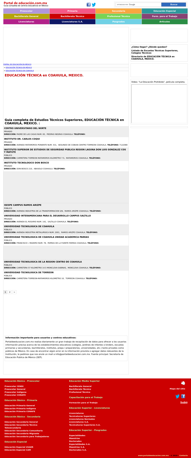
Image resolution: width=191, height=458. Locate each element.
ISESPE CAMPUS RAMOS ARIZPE (22, 205)
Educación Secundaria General (21, 422)
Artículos (164, 21)
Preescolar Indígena (15, 392)
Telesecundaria (13, 428)
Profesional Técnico (118, 16)
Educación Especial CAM (18, 450)
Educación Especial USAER (19, 447)
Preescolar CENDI (14, 386)
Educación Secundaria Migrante (22, 433)
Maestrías (74, 438)
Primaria (72, 11)
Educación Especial (165, 11)
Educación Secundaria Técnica (21, 425)
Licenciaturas (26, 21)
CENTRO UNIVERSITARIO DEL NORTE (25, 128)
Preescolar (26, 11)
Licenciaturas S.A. (72, 21)
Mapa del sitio (177, 389)
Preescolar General (15, 389)
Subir (184, 402)
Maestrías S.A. (77, 447)
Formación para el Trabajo (83, 403)
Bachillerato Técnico (72, 16)
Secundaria (118, 11)
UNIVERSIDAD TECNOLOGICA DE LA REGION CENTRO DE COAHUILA (43, 262)
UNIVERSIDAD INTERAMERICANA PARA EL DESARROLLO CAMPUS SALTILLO (47, 215)
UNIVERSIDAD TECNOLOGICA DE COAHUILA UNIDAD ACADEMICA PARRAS (46, 237)
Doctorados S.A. (78, 450)
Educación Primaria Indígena (20, 408)
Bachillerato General (26, 16)
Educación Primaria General (20, 405)
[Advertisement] (66, 45)
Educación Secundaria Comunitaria (24, 430)
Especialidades (77, 435)
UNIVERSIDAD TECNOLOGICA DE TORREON (28, 272)
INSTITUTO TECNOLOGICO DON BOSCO (26, 163)
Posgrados (118, 21)
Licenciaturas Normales (82, 419)
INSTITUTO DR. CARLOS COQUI (22, 139)
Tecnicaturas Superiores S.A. (85, 425)
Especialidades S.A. (79, 444)
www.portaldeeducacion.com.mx (153, 455)
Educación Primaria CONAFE (20, 411)
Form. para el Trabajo (164, 16)
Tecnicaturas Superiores (82, 416)
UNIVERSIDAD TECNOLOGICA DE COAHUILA (29, 226)
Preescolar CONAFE (15, 395)
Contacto (183, 455)
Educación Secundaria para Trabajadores (27, 436)
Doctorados (75, 441)
